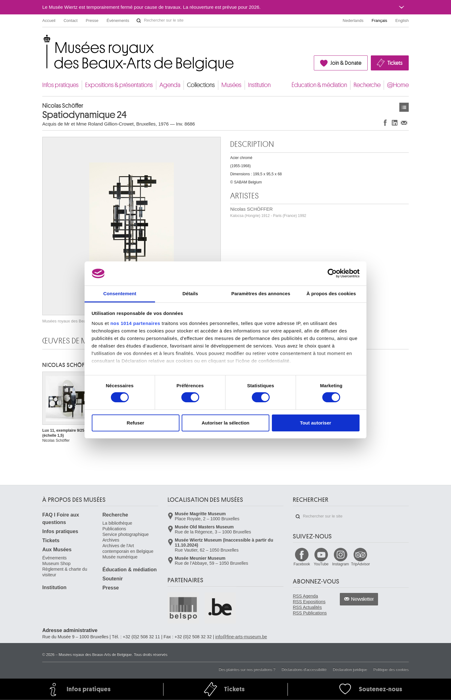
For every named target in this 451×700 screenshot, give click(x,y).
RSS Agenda (305, 596)
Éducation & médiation (319, 85)
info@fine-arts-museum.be (241, 636)
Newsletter (362, 599)
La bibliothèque (117, 523)
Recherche (367, 85)
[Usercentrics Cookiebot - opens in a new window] (332, 273)
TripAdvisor (360, 564)
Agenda (169, 85)
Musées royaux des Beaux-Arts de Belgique (42, 40)
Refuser (135, 422)
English (402, 20)
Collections (201, 85)
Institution (259, 85)
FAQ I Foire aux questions (60, 518)
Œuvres (404, 107)
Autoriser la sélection (226, 422)
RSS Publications (310, 612)
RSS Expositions (309, 601)
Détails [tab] (190, 293)
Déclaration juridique (350, 669)
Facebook (301, 564)
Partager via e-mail (404, 122)
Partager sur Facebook (385, 122)
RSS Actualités (307, 607)
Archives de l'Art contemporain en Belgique (127, 548)
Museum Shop (56, 563)
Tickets (394, 63)
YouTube (321, 564)
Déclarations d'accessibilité (304, 669)
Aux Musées (56, 549)
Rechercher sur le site (138, 20)
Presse (92, 20)
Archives (110, 540)
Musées (231, 85)
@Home (398, 85)
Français (379, 20)
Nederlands (353, 20)
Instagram (340, 564)
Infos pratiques (60, 85)
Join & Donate (345, 63)
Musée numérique (119, 556)
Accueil (48, 20)
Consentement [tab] (119, 293)
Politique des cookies (391, 669)
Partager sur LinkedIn (394, 122)
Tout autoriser (315, 422)
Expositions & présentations (119, 85)
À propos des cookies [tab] (331, 293)
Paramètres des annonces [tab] (260, 293)
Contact (71, 20)
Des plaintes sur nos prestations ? (247, 669)
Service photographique (125, 534)
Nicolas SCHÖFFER (268, 212)
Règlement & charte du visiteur (64, 572)
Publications (114, 528)
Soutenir (112, 578)
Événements (117, 20)
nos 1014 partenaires (135, 323)
